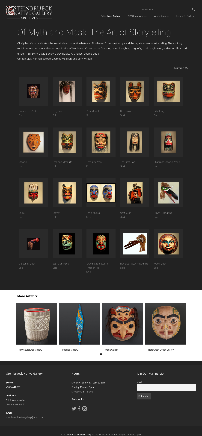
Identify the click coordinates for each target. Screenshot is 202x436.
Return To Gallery (185, 16)
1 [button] (101, 354)
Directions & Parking (82, 391)
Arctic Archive (164, 16)
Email (139, 382)
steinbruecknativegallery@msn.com (25, 417)
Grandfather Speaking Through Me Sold (97, 268)
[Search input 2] (166, 9)
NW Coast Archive (140, 16)
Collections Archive (113, 16)
